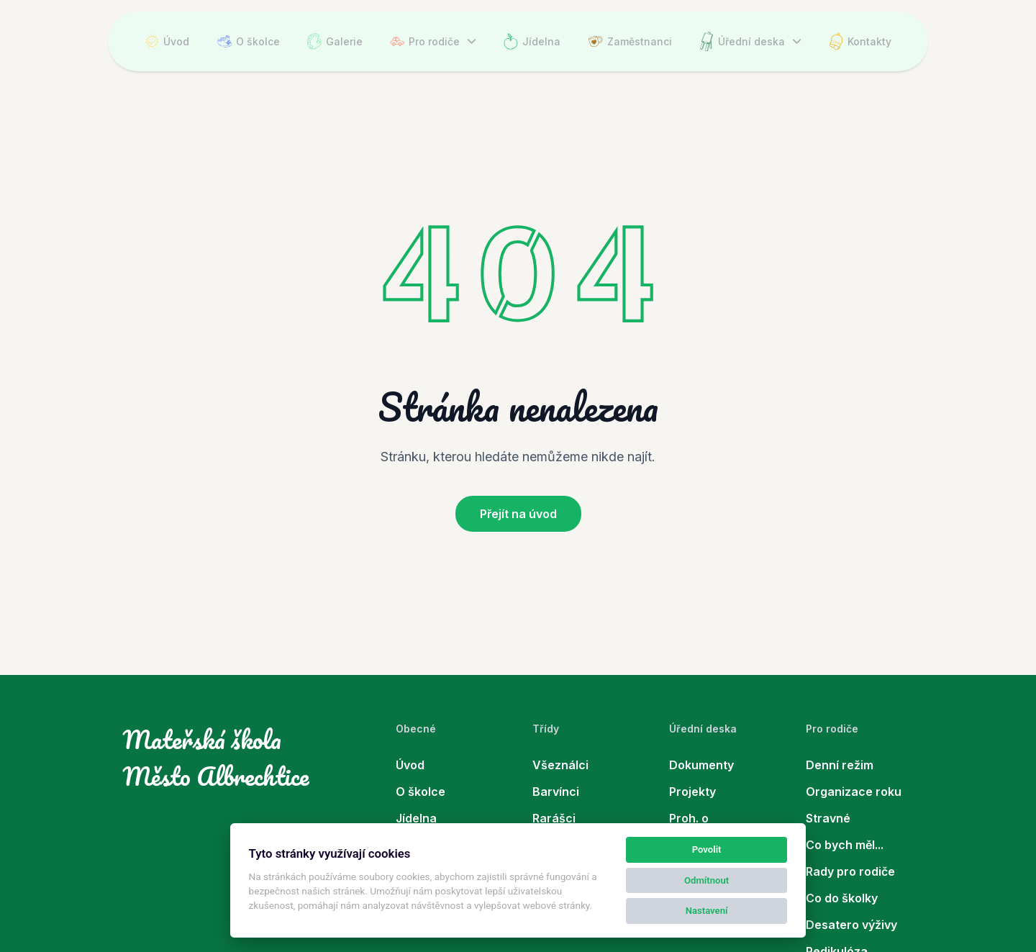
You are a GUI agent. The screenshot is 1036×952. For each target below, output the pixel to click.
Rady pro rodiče (850, 871)
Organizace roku (853, 791)
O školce (248, 41)
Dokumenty (701, 765)
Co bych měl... (844, 845)
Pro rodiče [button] (425, 41)
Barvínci (555, 791)
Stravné (828, 818)
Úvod (167, 41)
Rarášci (554, 818)
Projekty (692, 791)
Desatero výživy (851, 924)
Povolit (707, 849)
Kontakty (860, 41)
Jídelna (532, 41)
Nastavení (707, 910)
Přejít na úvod (518, 514)
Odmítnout (706, 880)
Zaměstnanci (630, 41)
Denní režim (839, 765)
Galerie (335, 41)
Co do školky (842, 898)
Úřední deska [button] (742, 41)
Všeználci (560, 765)
